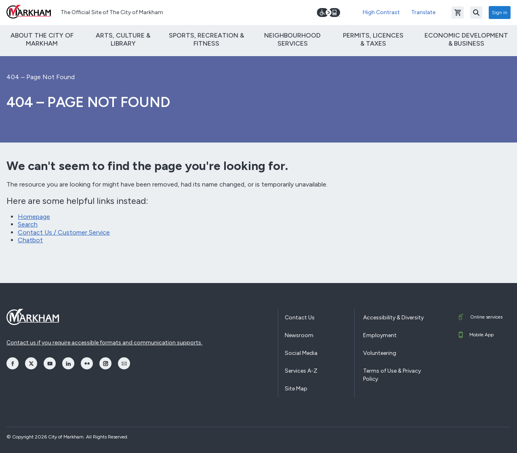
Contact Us (300, 317)
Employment (380, 335)
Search (28, 224)
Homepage (34, 216)
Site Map (296, 388)
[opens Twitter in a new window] (31, 363)
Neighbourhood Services (292, 39)
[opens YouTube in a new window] (50, 363)
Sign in (499, 12)
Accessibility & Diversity (393, 317)
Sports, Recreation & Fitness (206, 39)
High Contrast (381, 12)
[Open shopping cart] (458, 12)
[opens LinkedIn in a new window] (68, 363)
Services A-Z (301, 370)
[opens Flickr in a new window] (87, 363)
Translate (423, 12)
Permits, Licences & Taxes (373, 39)
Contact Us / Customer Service (64, 232)
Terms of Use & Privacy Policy (392, 374)
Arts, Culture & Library (123, 39)
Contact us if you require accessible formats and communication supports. (104, 342)
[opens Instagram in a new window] (105, 363)
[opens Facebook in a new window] (12, 363)
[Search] (476, 12)
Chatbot (30, 240)
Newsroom (299, 335)
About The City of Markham (42, 39)
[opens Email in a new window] (124, 363)
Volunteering (379, 353)
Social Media (301, 353)
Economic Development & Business (466, 39)
